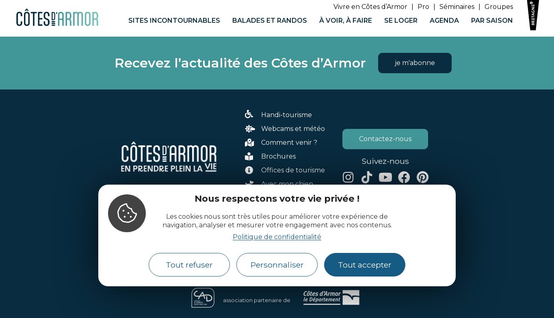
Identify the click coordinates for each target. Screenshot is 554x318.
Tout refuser (189, 265)
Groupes (499, 7)
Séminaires (456, 7)
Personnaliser (277, 265)
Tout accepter (365, 265)
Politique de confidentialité (277, 237)
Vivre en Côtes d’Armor (370, 7)
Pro (423, 7)
